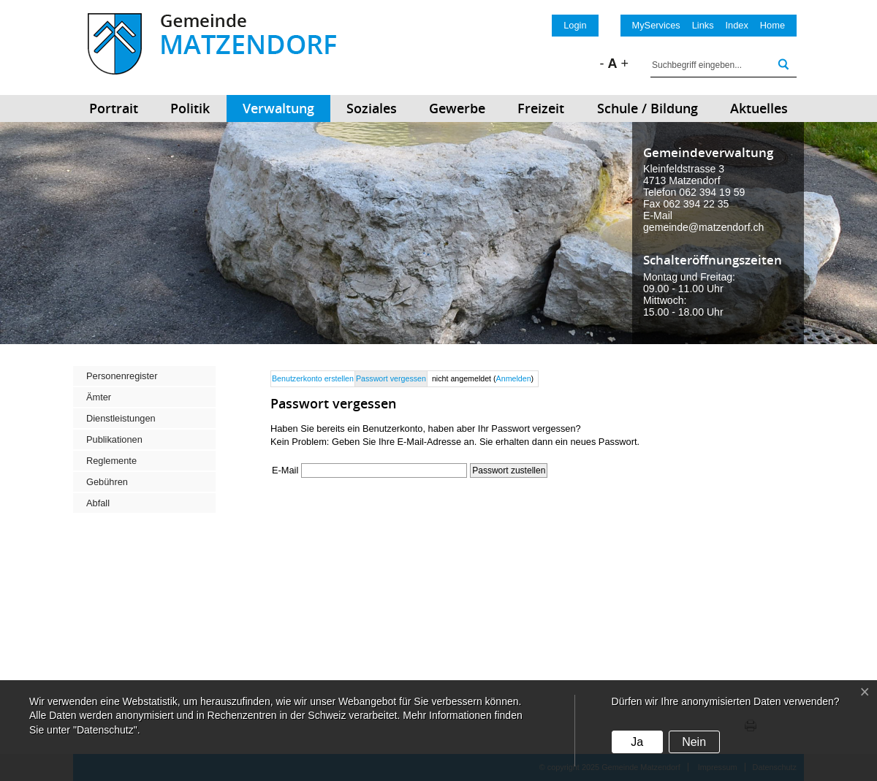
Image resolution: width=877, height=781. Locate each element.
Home (772, 25)
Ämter (98, 397)
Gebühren (107, 481)
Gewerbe (457, 108)
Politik (190, 108)
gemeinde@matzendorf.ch (703, 227)
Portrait (113, 108)
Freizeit (540, 108)
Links (703, 25)
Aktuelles (759, 108)
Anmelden (513, 378)
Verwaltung (278, 108)
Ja (637, 742)
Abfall (98, 503)
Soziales (371, 108)
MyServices (656, 25)
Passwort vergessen (391, 378)
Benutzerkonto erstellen (313, 378)
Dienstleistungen (121, 418)
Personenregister (121, 375)
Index (737, 25)
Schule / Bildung (647, 108)
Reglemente (111, 460)
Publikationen (114, 439)
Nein (694, 742)
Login (574, 25)
